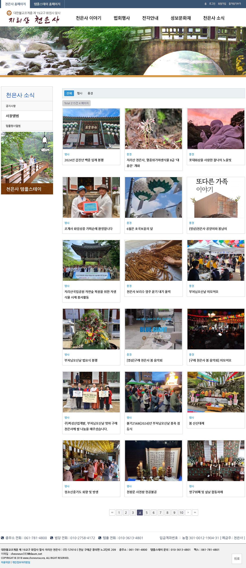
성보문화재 (181, 17)
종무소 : (124, 549)
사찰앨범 (12, 116)
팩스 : (197, 549)
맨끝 (195, 512)
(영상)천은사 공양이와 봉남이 (208, 228)
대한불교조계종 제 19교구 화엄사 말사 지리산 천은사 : (31, 549)
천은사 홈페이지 (15, 4)
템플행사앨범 (13, 125)
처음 (112, 512)
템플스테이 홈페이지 (47, 4)
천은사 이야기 (88, 17)
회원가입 (222, 3)
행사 (79, 93)
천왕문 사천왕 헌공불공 (142, 492)
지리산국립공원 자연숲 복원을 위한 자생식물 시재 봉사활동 (90, 294)
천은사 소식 (214, 17)
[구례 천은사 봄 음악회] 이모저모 (210, 360)
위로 (237, 558)
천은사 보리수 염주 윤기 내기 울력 (149, 291)
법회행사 (122, 17)
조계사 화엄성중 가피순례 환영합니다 (88, 228)
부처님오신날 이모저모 (203, 291)
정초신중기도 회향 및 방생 (81, 492)
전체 (69, 93)
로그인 (212, 3)
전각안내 (150, 17)
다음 (188, 512)
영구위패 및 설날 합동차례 (206, 492)
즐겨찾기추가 (235, 3)
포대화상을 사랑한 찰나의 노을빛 (210, 160)
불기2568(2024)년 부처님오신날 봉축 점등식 (153, 426)
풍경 (90, 93)
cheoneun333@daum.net (26, 553)
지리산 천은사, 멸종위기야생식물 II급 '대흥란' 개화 (153, 162)
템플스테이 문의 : (160, 549)
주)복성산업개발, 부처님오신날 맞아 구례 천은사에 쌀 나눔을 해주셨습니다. (90, 426)
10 (181, 512)
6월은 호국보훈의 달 (140, 228)
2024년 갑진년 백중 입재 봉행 (83, 160)
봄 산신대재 (196, 423)
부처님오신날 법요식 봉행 (80, 360)
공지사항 (11, 105)
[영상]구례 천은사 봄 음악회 (144, 360)
